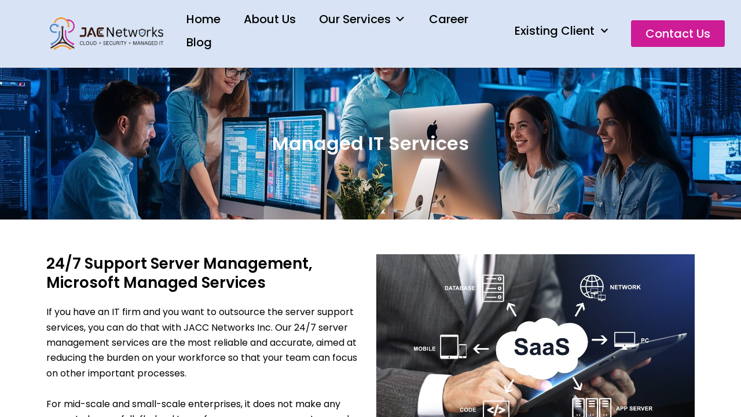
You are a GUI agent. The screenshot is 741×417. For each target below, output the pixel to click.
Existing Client (561, 31)
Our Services (362, 19)
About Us (270, 19)
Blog (199, 42)
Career (448, 19)
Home (203, 19)
